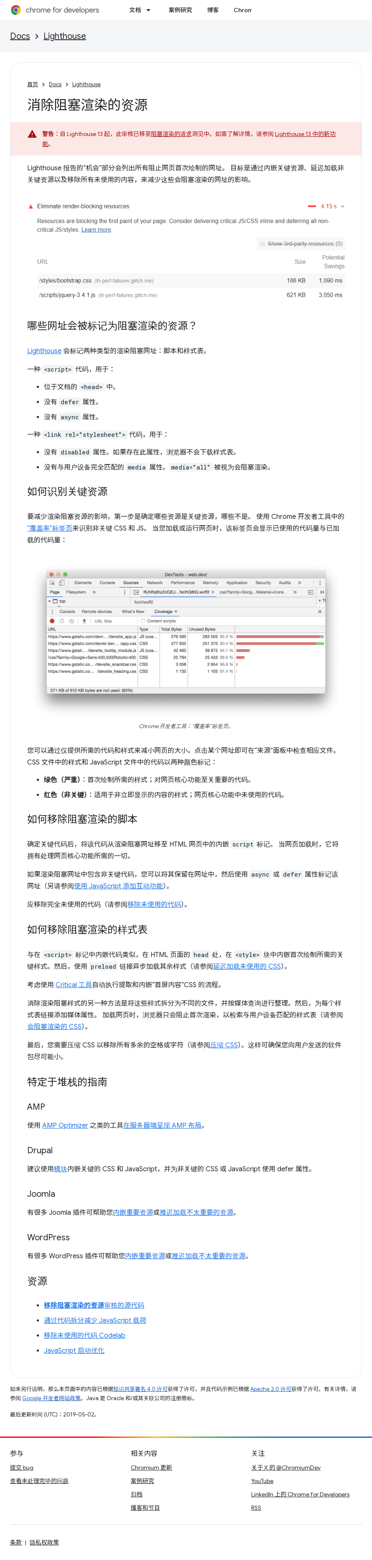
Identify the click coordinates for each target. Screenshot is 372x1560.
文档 (135, 10)
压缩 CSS (224, 1045)
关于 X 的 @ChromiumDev (286, 1467)
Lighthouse (64, 36)
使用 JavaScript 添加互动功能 (118, 886)
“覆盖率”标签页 (49, 528)
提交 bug (21, 1467)
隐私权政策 (44, 1542)
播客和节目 (145, 1507)
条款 (16, 1542)
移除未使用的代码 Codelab (84, 1336)
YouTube (262, 1481)
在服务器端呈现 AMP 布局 (162, 1125)
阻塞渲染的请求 (171, 134)
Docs (20, 36)
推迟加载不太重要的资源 (196, 1212)
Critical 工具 (74, 985)
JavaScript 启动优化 (74, 1351)
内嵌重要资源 (133, 1212)
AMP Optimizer (65, 1125)
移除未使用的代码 (154, 905)
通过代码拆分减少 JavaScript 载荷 (95, 1320)
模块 (60, 1169)
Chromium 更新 (151, 1467)
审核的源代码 (94, 1305)
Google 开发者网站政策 (51, 1398)
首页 (32, 84)
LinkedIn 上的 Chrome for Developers (300, 1494)
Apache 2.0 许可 (270, 1389)
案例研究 (180, 10)
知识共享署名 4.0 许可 (140, 1389)
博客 (213, 10)
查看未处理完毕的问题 (39, 1481)
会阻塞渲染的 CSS (54, 1027)
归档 (137, 1494)
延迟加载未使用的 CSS (247, 966)
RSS (256, 1507)
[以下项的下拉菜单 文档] (151, 10)
